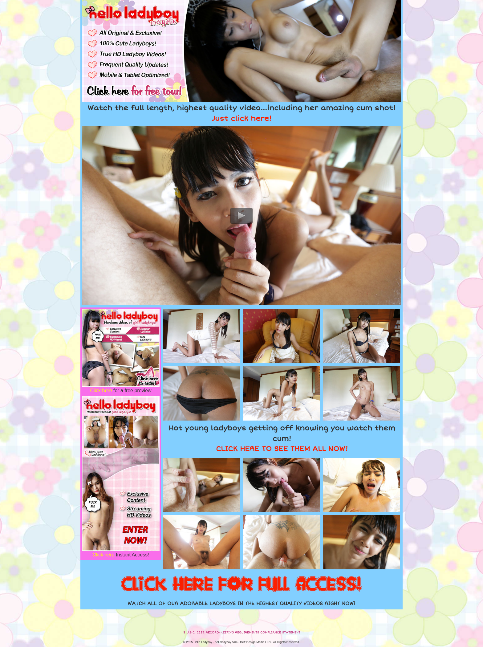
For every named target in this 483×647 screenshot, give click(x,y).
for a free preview (120, 390)
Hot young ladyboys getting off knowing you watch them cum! (281, 438)
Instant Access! (120, 554)
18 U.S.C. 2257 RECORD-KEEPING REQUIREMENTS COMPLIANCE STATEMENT (241, 632)
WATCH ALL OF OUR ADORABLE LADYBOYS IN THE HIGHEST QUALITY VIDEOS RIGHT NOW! (241, 603)
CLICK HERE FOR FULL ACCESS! (241, 585)
